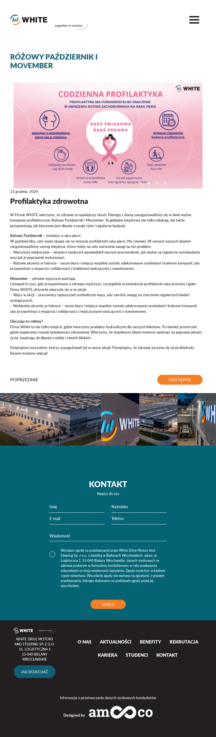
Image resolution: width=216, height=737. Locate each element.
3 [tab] (157, 183)
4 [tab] (165, 183)
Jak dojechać (34, 671)
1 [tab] (140, 183)
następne (179, 380)
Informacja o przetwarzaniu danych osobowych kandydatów (108, 697)
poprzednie (24, 380)
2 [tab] (148, 183)
